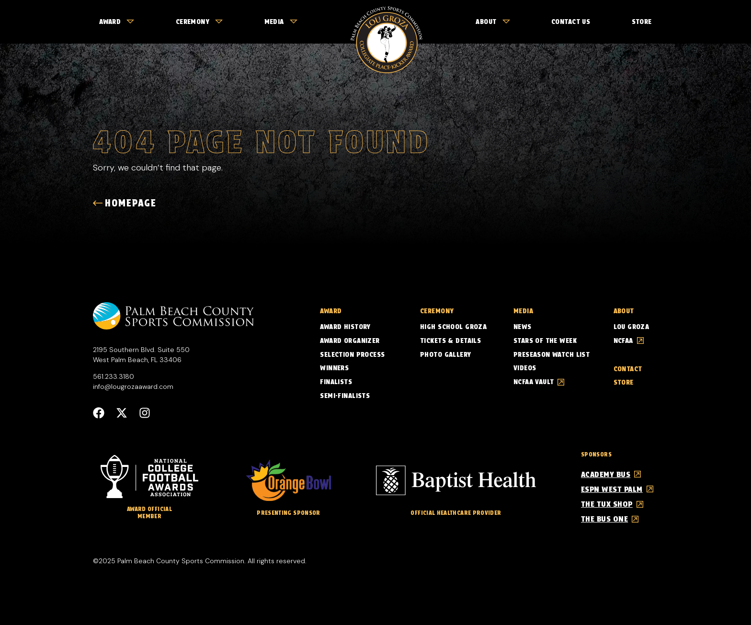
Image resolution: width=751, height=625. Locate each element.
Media (280, 21)
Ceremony (199, 21)
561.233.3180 (113, 376)
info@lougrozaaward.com (133, 386)
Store (642, 21)
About (493, 21)
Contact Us (570, 21)
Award (116, 21)
